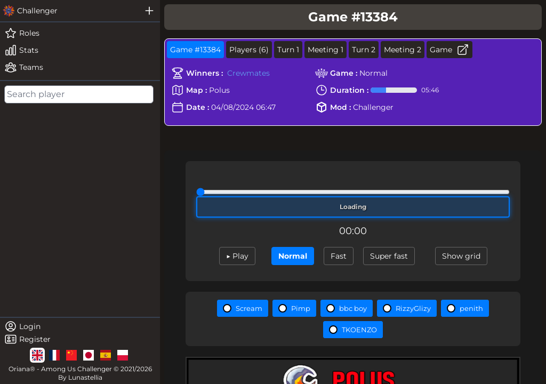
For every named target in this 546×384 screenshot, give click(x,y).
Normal (292, 256)
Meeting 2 (402, 49)
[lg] (37, 355)
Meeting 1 (325, 49)
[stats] (80, 50)
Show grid (461, 256)
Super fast (389, 256)
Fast (339, 256)
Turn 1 (288, 49)
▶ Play (237, 256)
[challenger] (69, 10)
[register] (80, 339)
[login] (80, 326)
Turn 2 (363, 49)
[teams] (80, 67)
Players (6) (249, 49)
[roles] (80, 33)
